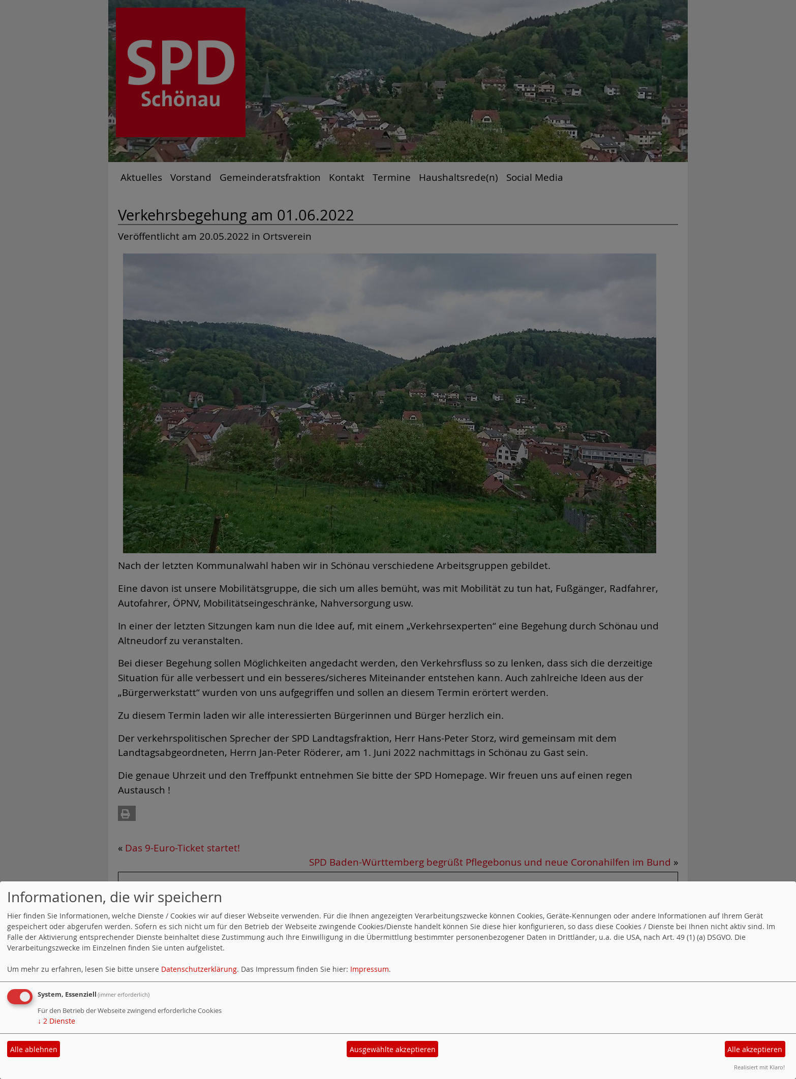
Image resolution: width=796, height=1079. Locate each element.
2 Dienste (56, 1021)
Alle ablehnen (33, 1049)
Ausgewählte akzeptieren (393, 1049)
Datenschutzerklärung (199, 969)
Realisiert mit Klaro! (759, 1067)
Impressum (369, 969)
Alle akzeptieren (754, 1049)
